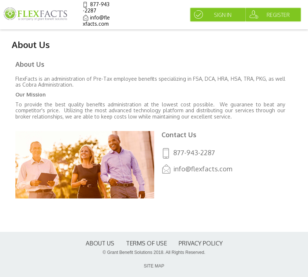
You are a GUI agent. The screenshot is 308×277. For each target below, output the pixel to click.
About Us (100, 243)
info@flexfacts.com (96, 20)
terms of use (146, 243)
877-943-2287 (96, 7)
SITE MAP (154, 266)
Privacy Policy (201, 243)
